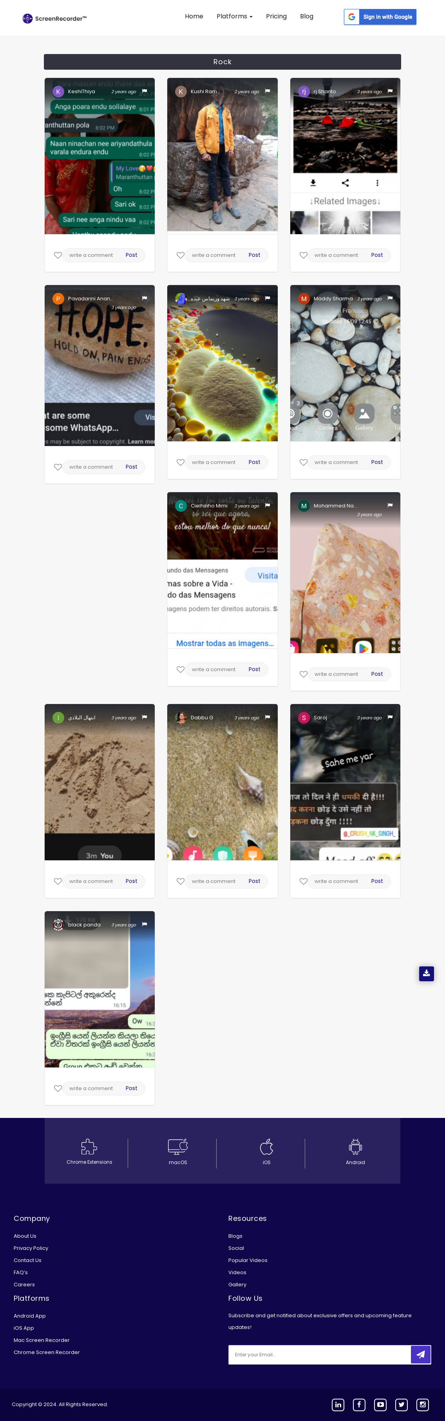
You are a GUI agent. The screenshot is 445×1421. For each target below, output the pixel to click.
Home (194, 16)
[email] (280, 1355)
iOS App (24, 1328)
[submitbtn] (421, 1354)
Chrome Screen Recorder (47, 1352)
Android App (30, 1316)
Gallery (237, 1284)
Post (131, 255)
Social (236, 1248)
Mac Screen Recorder (42, 1340)
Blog (306, 16)
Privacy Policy (31, 1248)
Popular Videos (248, 1260)
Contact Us (28, 1260)
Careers (24, 1284)
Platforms (235, 16)
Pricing (276, 16)
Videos (237, 1272)
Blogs (235, 1236)
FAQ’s (21, 1272)
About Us (25, 1236)
